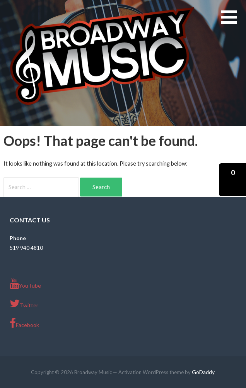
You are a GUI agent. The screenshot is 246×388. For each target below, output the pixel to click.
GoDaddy (203, 372)
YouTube (25, 283)
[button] (233, 22)
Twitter (24, 303)
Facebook (24, 323)
